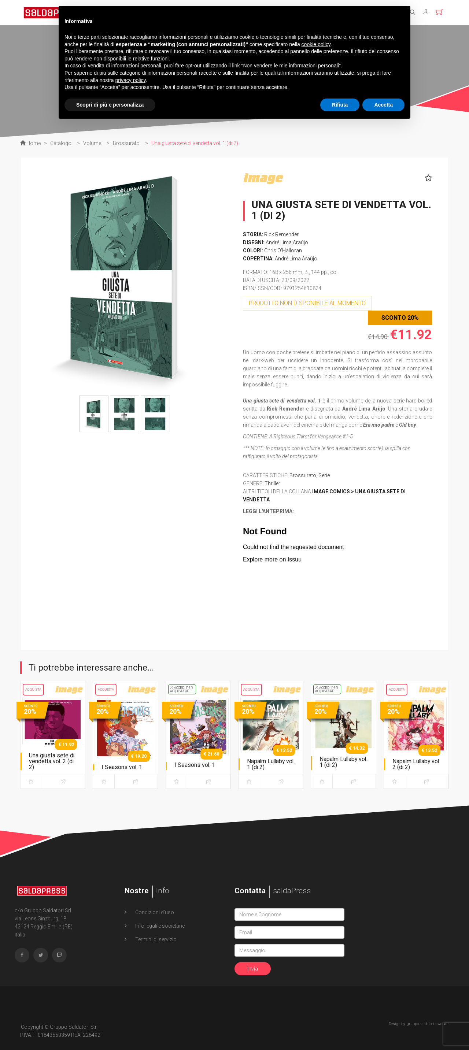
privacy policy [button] (130, 80)
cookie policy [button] (316, 44)
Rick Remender (281, 234)
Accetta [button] (383, 105)
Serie (324, 475)
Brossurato (302, 475)
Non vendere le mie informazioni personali (291, 65)
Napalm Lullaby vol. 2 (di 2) (412, 764)
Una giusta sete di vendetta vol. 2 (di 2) (52, 761)
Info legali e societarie (159, 926)
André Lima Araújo (287, 242)
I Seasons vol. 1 (122, 767)
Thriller (272, 483)
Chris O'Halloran (283, 250)
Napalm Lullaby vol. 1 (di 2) (266, 764)
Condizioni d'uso (154, 912)
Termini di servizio (155, 939)
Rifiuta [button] (340, 105)
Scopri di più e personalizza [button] (110, 105)
